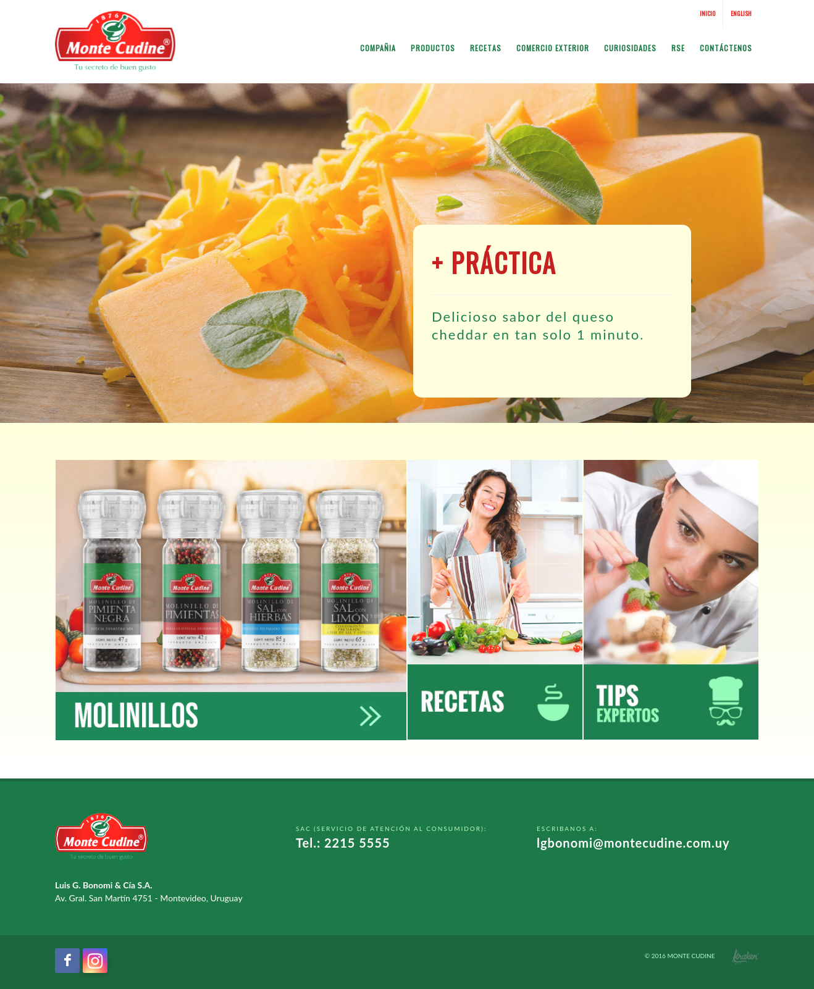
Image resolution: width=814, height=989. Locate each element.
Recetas (485, 48)
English (741, 13)
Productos (433, 48)
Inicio (707, 13)
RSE (678, 48)
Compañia (378, 48)
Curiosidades (630, 48)
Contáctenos (726, 48)
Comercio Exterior (552, 48)
